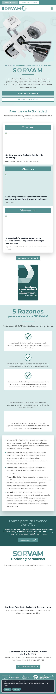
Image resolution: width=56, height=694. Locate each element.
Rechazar (16, 689)
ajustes (5, 685)
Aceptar (7, 689)
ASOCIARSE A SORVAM (29, 2)
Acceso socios (9, 2)
